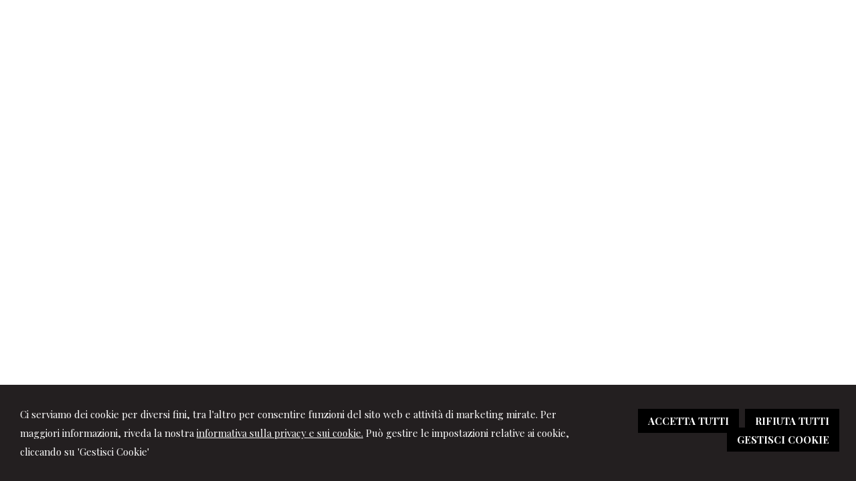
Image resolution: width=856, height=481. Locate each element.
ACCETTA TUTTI (688, 421)
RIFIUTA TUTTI (792, 421)
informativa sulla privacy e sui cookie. (280, 433)
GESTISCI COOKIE (783, 439)
